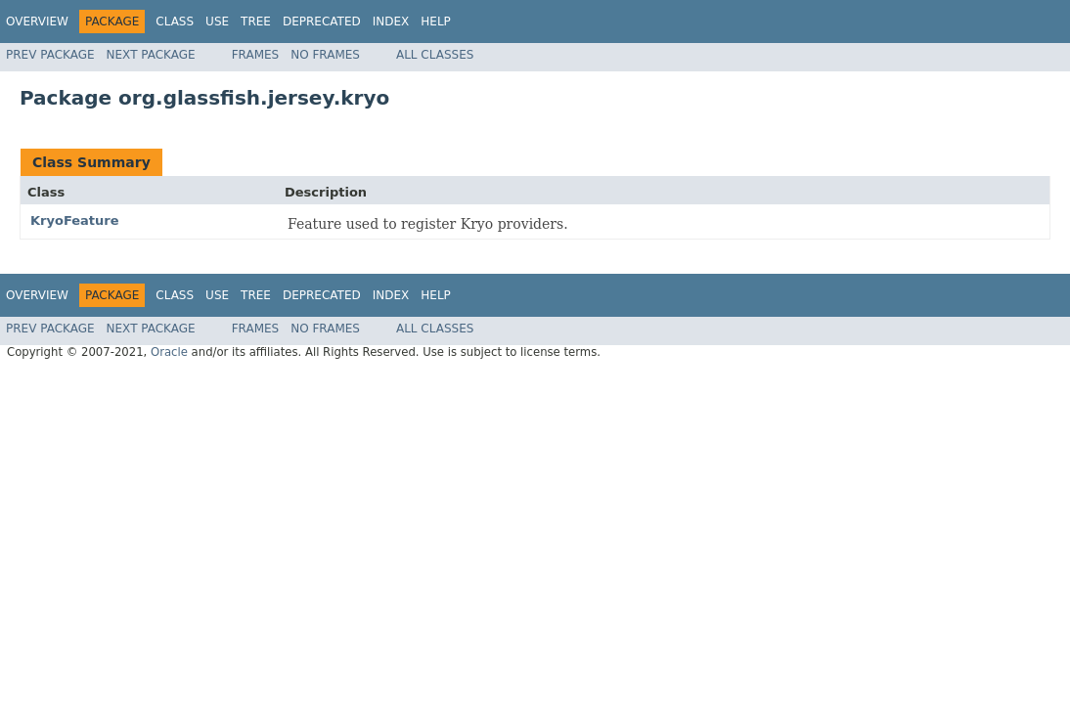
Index (391, 21)
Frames (256, 55)
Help (436, 21)
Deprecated (322, 21)
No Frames (325, 55)
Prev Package (50, 55)
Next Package (151, 55)
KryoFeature (74, 220)
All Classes (434, 55)
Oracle (169, 352)
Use (217, 21)
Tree (256, 21)
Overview (37, 21)
